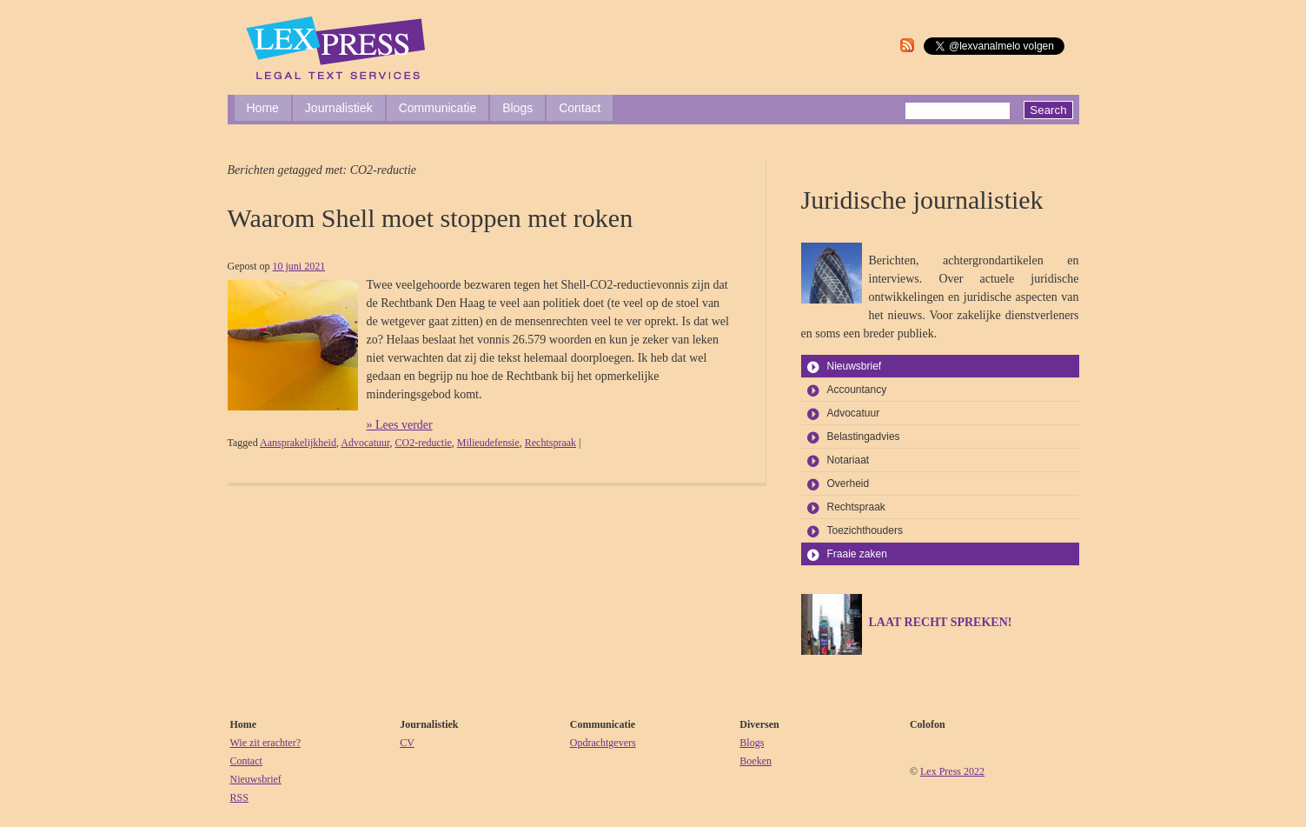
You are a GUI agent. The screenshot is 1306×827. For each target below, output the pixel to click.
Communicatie (437, 108)
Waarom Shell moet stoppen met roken (430, 217)
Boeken (755, 761)
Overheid (848, 483)
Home (263, 108)
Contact (579, 108)
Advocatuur (365, 443)
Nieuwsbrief (854, 366)
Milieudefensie (488, 443)
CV (407, 743)
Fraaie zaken (857, 554)
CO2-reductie (422, 443)
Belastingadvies (863, 436)
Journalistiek (339, 108)
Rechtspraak (550, 443)
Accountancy (857, 389)
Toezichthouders (865, 530)
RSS (239, 797)
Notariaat (848, 460)
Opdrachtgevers (603, 743)
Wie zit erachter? (265, 743)
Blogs (517, 108)
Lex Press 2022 (952, 771)
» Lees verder (400, 424)
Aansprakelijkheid (298, 443)
